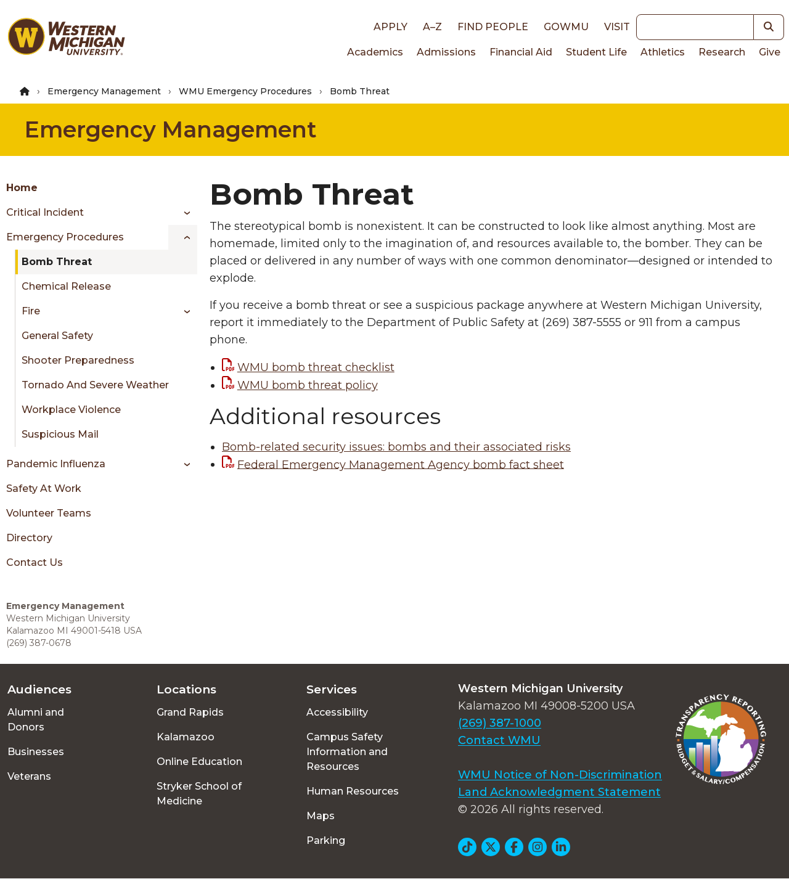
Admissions (446, 52)
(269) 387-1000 (499, 723)
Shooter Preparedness (78, 360)
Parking (325, 840)
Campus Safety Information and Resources (347, 751)
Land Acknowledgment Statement (559, 792)
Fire (31, 311)
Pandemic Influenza (55, 464)
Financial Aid (520, 52)
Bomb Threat (57, 262)
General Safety (57, 335)
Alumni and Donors (35, 719)
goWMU (566, 27)
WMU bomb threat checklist (315, 367)
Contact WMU (499, 740)
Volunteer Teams (48, 513)
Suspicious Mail (60, 434)
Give (769, 52)
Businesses (35, 752)
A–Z (432, 27)
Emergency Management (104, 91)
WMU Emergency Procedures (245, 91)
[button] (769, 27)
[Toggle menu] (182, 212)
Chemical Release (66, 286)
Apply (390, 27)
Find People (492, 27)
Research (721, 52)
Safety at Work (43, 488)
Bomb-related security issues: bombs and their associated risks (396, 447)
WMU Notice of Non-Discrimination (560, 775)
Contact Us (34, 562)
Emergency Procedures (65, 237)
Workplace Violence (71, 409)
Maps (320, 816)
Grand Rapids (190, 712)
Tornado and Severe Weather (95, 385)
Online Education (199, 761)
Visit (617, 27)
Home (22, 188)
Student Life (596, 52)
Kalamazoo (186, 737)
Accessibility (337, 712)
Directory (29, 538)
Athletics (662, 52)
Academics (375, 52)
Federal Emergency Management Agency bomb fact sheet (400, 464)
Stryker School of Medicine (199, 793)
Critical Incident (45, 212)
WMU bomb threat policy (307, 385)
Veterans (29, 776)
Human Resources (352, 791)
